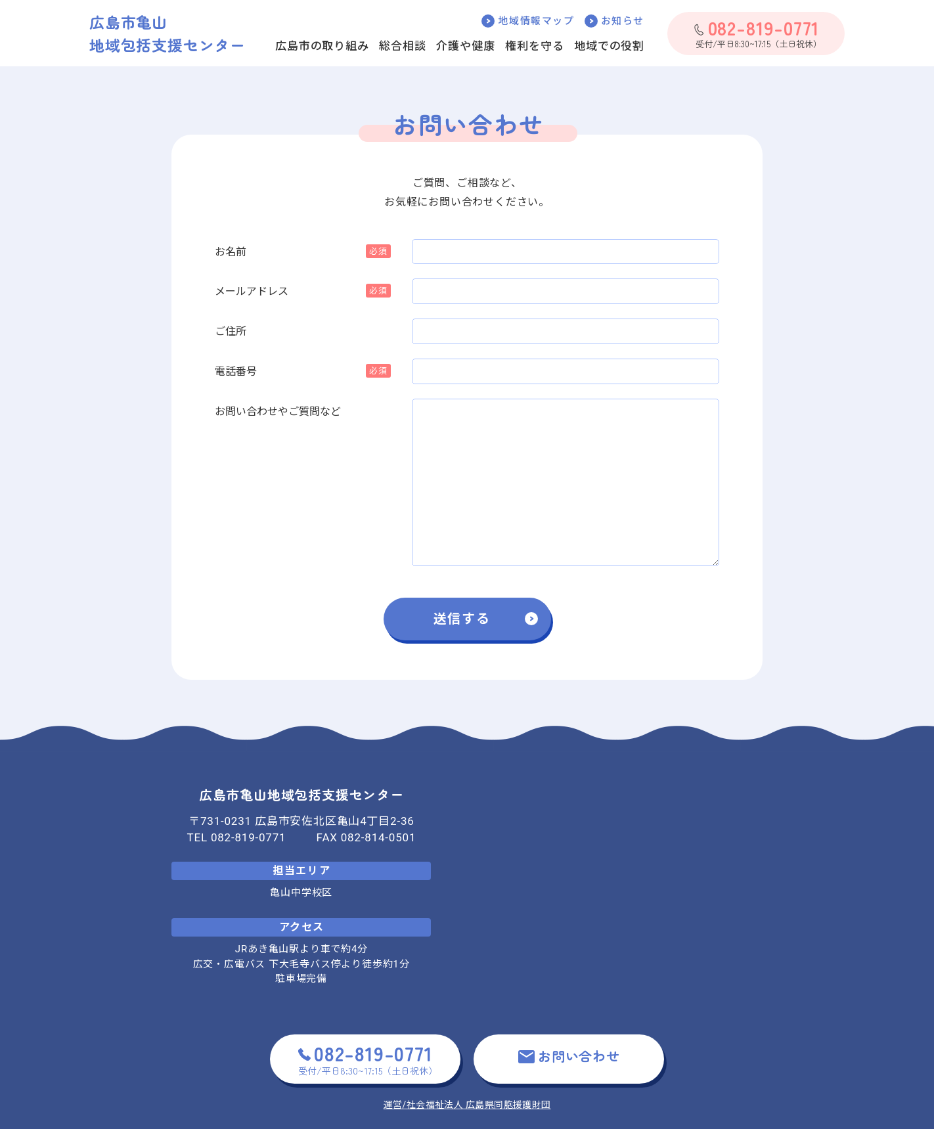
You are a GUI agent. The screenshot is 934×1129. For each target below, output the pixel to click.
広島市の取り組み (321, 46)
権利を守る (534, 46)
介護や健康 (465, 46)
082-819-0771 (248, 837)
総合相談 (402, 46)
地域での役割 (609, 46)
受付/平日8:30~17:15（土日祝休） (757, 32)
